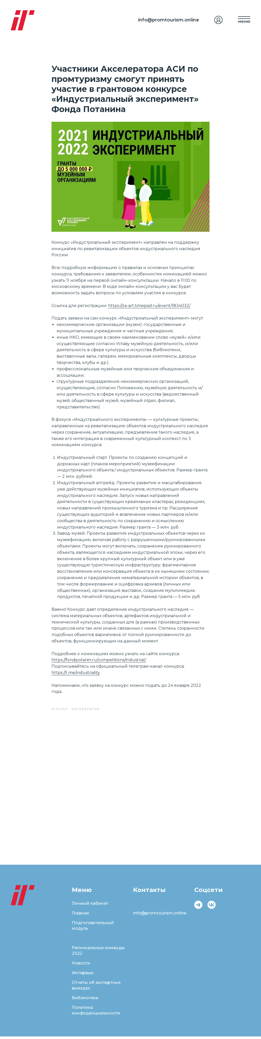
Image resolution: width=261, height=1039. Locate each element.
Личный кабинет (90, 905)
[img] (218, 20)
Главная (80, 915)
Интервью (83, 975)
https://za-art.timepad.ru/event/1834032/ (149, 306)
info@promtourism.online (168, 20)
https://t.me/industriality (75, 673)
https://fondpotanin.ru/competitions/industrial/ (98, 661)
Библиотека (85, 1000)
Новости (81, 965)
